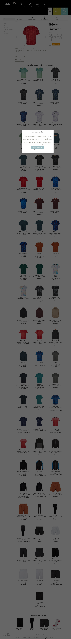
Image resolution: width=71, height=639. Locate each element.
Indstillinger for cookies (38, 149)
